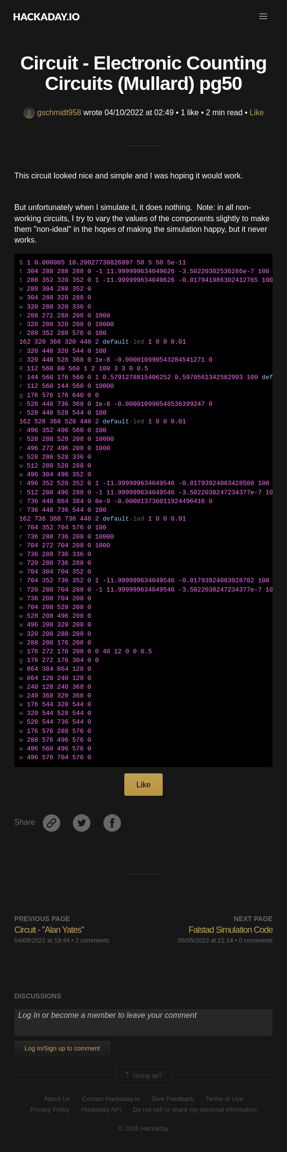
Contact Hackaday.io (111, 1098)
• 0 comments (254, 940)
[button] (263, 16)
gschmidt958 (52, 112)
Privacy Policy (49, 1109)
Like (257, 112)
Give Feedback (173, 1098)
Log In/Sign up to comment (62, 1048)
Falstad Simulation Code (230, 930)
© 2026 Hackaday (143, 1128)
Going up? (142, 1075)
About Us (57, 1098)
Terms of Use (224, 1098)
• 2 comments (90, 940)
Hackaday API (101, 1109)
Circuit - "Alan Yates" (49, 930)
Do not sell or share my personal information (195, 1109)
